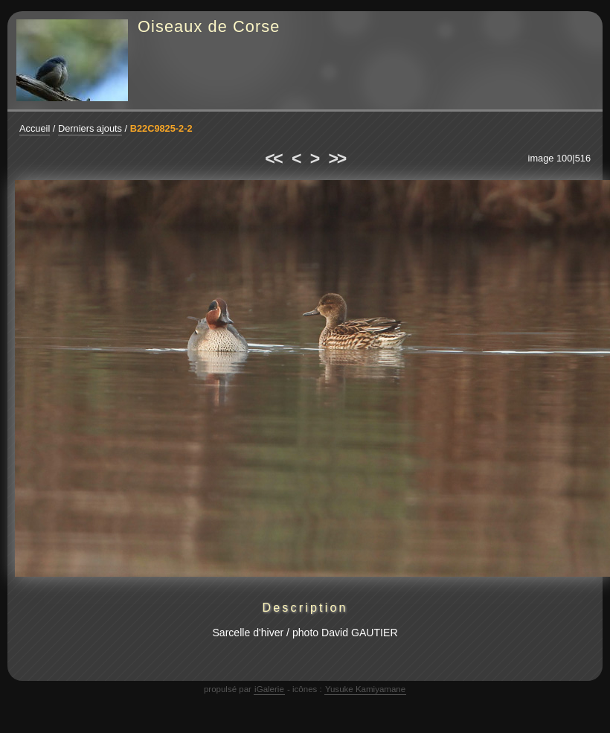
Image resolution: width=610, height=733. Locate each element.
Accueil (34, 128)
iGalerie (269, 689)
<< (273, 158)
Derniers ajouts (90, 128)
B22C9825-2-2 (161, 128)
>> (337, 158)
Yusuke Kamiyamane (365, 689)
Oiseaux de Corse (209, 26)
